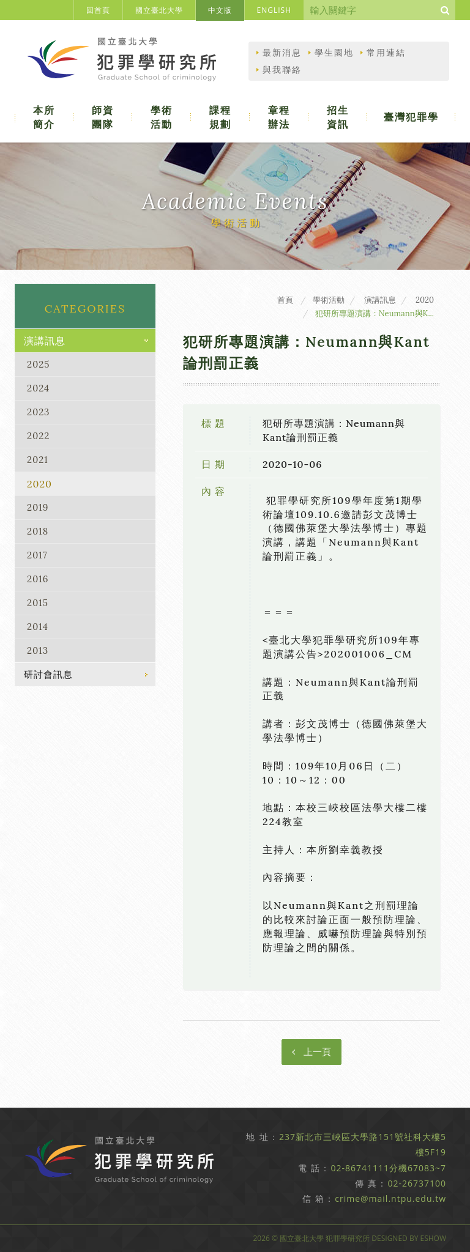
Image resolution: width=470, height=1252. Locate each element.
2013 (37, 650)
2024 (38, 388)
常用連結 (386, 52)
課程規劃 (222, 117)
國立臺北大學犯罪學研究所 (127, 62)
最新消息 (282, 52)
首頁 (285, 300)
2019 (38, 507)
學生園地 (334, 52)
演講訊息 (44, 341)
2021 (37, 459)
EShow (433, 1238)
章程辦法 (281, 117)
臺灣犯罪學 (411, 117)
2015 (37, 603)
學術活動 (163, 117)
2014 (37, 626)
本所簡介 (46, 117)
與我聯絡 (282, 69)
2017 (37, 555)
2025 (38, 364)
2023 (38, 412)
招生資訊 (339, 117)
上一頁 (311, 1052)
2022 (38, 436)
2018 (37, 531)
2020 (39, 484)
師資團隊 (105, 117)
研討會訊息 (48, 674)
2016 (38, 579)
